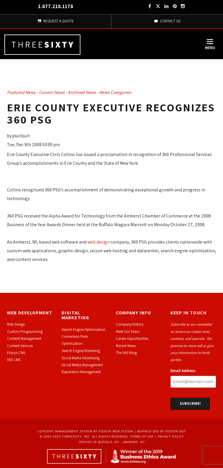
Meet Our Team (127, 331)
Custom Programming (25, 331)
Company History (129, 324)
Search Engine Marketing (81, 350)
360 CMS (13, 359)
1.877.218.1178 (55, 6)
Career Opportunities (132, 338)
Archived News (82, 92)
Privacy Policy (170, 436)
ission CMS (17, 352)
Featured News (21, 92)
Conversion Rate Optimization (75, 340)
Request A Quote (55, 21)
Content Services (20, 345)
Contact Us (167, 21)
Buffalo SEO (148, 431)
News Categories (115, 92)
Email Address (182, 370)
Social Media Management (82, 364)
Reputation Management (81, 371)
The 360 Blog (126, 352)
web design (98, 242)
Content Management (24, 338)
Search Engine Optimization (83, 329)
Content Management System (65, 431)
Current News (52, 92)
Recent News (126, 345)
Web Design (16, 324)
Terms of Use (141, 436)
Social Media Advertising (80, 357)
